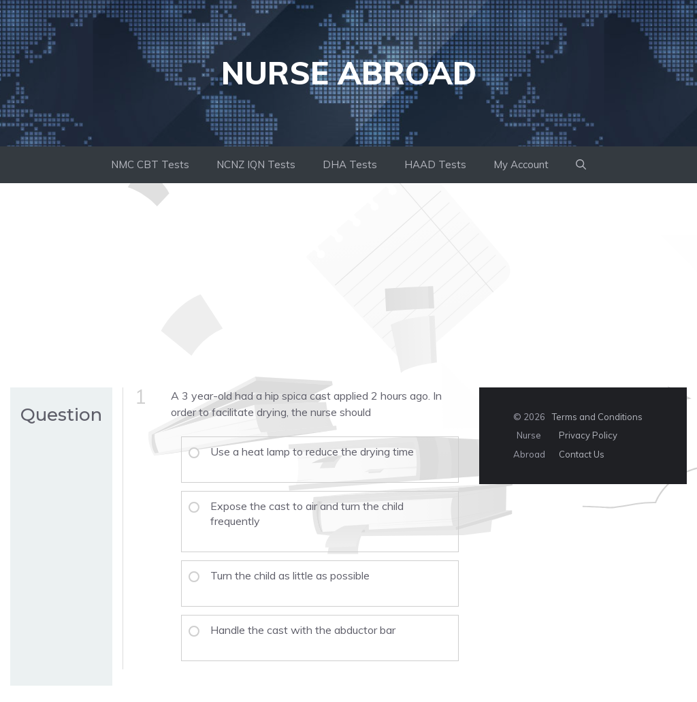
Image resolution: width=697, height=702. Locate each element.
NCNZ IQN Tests (255, 164)
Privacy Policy (588, 435)
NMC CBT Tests (150, 164)
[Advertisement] (348, 285)
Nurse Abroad (348, 73)
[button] (581, 164)
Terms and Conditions (597, 416)
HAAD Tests (435, 164)
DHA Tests (350, 164)
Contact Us (581, 454)
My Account (521, 164)
